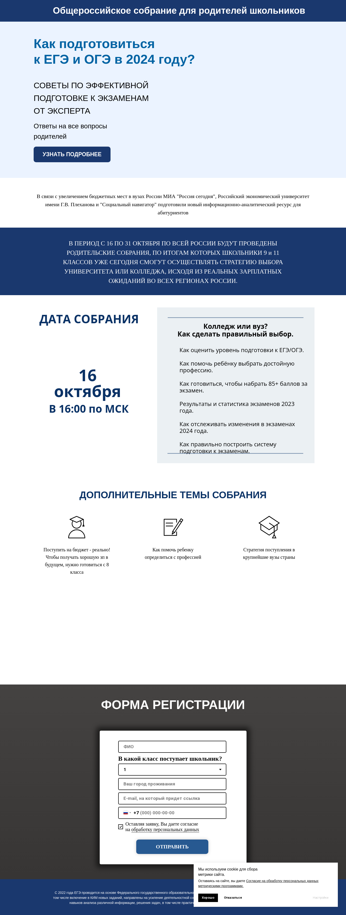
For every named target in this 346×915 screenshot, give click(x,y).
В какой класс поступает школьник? (170, 758)
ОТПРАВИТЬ (172, 847)
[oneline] (172, 784)
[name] (172, 747)
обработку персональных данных (165, 829)
